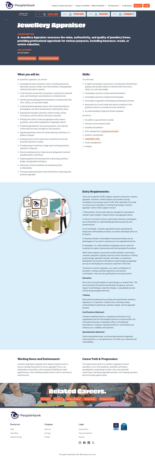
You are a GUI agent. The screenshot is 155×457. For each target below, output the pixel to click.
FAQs (12, 429)
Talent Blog (14, 433)
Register (138, 6)
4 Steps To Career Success (63, 6)
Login (146, 6)
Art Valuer (58, 399)
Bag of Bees (92, 454)
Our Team (48, 433)
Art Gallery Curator (107, 399)
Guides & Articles (16, 437)
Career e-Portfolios (83, 6)
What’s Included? (99, 6)
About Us (48, 429)
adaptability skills (92, 139)
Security (81, 437)
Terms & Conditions (85, 433)
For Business (127, 6)
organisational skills (109, 131)
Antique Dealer (90, 399)
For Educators (114, 6)
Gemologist (45, 399)
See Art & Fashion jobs (27, 58)
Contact (47, 437)
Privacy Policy (83, 429)
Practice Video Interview (49, 58)
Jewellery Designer (73, 399)
